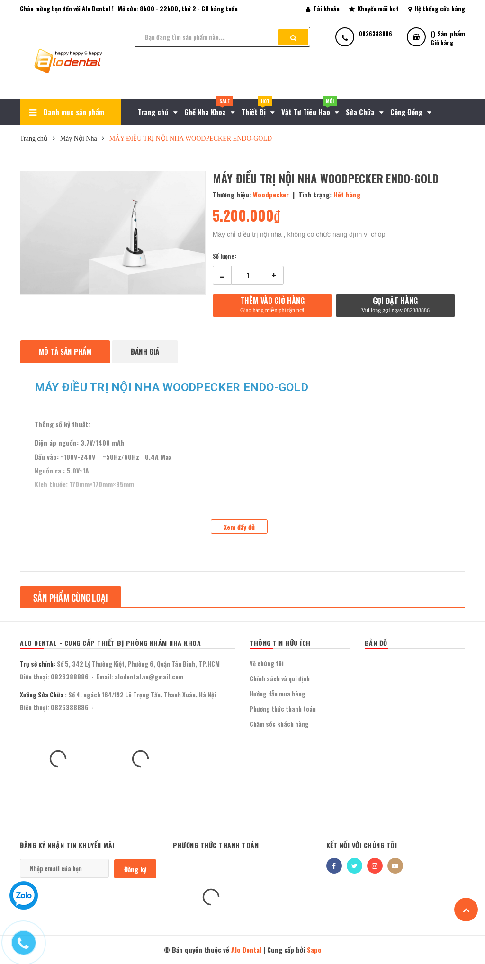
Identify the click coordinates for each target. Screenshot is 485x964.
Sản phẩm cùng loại (70, 596)
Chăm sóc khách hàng (279, 724)
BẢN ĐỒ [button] (376, 643)
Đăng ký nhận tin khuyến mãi (67, 845)
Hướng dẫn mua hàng (277, 693)
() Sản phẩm (448, 37)
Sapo (314, 950)
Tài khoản (323, 8)
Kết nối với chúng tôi (361, 845)
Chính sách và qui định (280, 678)
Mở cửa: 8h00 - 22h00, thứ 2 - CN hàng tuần (177, 8)
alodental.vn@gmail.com (149, 676)
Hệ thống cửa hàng (436, 8)
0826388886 (70, 676)
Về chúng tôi (267, 663)
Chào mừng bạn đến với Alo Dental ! (67, 8)
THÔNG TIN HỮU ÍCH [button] (280, 643)
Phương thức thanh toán (283, 709)
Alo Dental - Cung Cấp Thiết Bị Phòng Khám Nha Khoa (110, 643)
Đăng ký (135, 869)
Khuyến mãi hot (374, 8)
